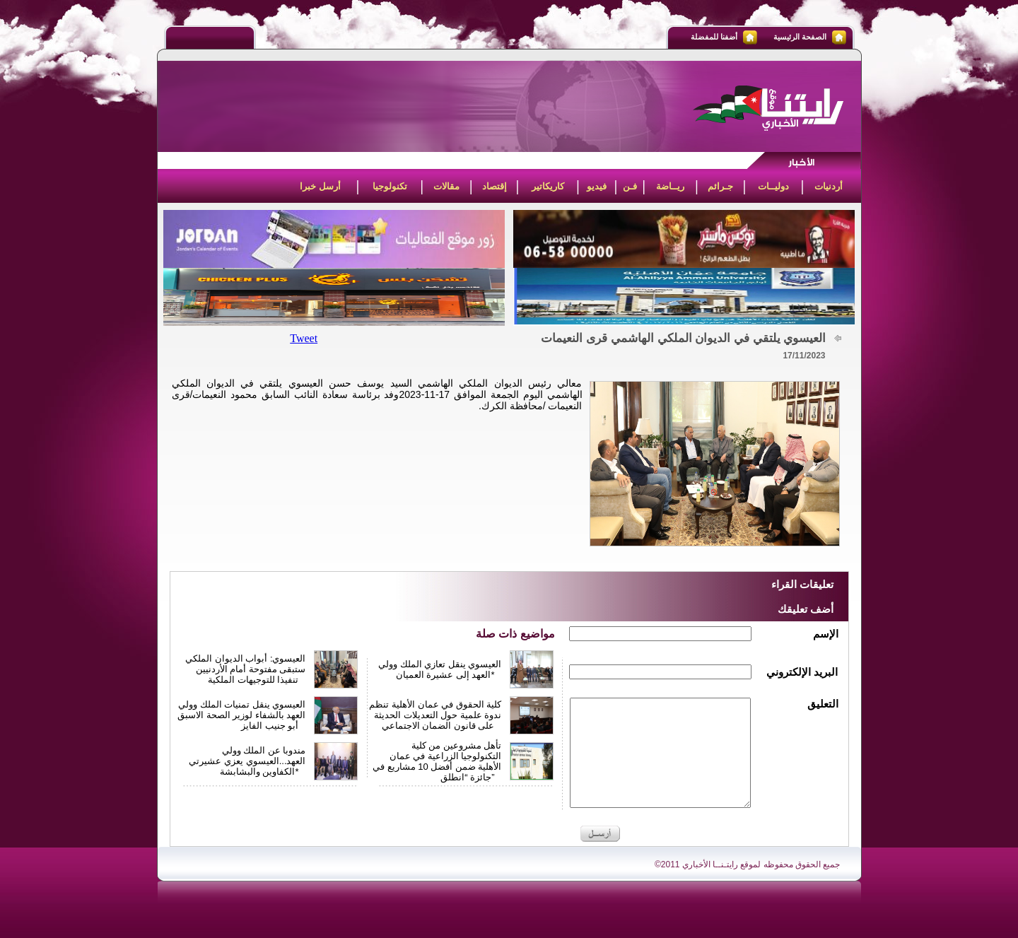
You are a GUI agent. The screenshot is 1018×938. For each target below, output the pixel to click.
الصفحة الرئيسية (799, 37)
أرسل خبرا (320, 186)
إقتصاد (494, 186)
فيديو (597, 186)
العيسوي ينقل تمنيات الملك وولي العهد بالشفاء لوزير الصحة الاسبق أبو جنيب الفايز (241, 715)
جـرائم (720, 186)
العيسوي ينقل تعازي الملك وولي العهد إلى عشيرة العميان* (439, 669)
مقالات (446, 186)
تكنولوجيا (390, 186)
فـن (630, 186)
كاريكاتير (548, 186)
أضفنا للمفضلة (714, 37)
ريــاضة (670, 186)
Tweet (303, 338)
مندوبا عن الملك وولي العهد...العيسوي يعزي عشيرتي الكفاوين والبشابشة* (247, 761)
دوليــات (773, 186)
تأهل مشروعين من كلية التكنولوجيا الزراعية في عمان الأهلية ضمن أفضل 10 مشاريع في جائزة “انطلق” (437, 761)
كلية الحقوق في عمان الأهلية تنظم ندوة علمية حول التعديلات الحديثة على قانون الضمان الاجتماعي (435, 715)
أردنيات (828, 186)
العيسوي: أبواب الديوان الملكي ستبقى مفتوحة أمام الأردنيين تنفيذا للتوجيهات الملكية (245, 669)
